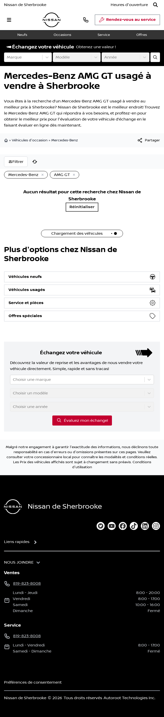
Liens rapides (16, 542)
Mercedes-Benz (64, 140)
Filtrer (15, 161)
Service (104, 35)
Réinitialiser (82, 207)
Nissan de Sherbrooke (25, 5)
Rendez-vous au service (127, 21)
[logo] (51, 20)
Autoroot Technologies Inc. (129, 698)
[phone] (86, 20)
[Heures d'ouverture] (129, 5)
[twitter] (101, 526)
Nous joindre (19, 562)
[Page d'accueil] (13, 506)
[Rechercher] (155, 4)
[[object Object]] (148, 140)
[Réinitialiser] (35, 161)
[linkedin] (145, 526)
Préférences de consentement (33, 682)
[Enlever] (41, 175)
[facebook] (123, 526)
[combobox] (7, 57)
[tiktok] (134, 526)
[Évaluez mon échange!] (155, 57)
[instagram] (156, 526)
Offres (141, 35)
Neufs (22, 35)
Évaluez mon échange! (82, 420)
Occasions (62, 35)
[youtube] (112, 526)
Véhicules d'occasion (30, 140)
